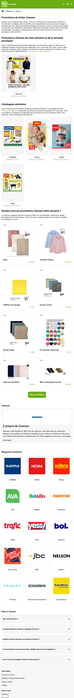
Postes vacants (7, 682)
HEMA (16, 111)
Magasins (9, 11)
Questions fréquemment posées (13, 678)
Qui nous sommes (8, 675)
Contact (4, 685)
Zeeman (18, 11)
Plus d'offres (37, 394)
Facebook (5, 694)
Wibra (4, 111)
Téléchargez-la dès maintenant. (39, 51)
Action (9, 111)
